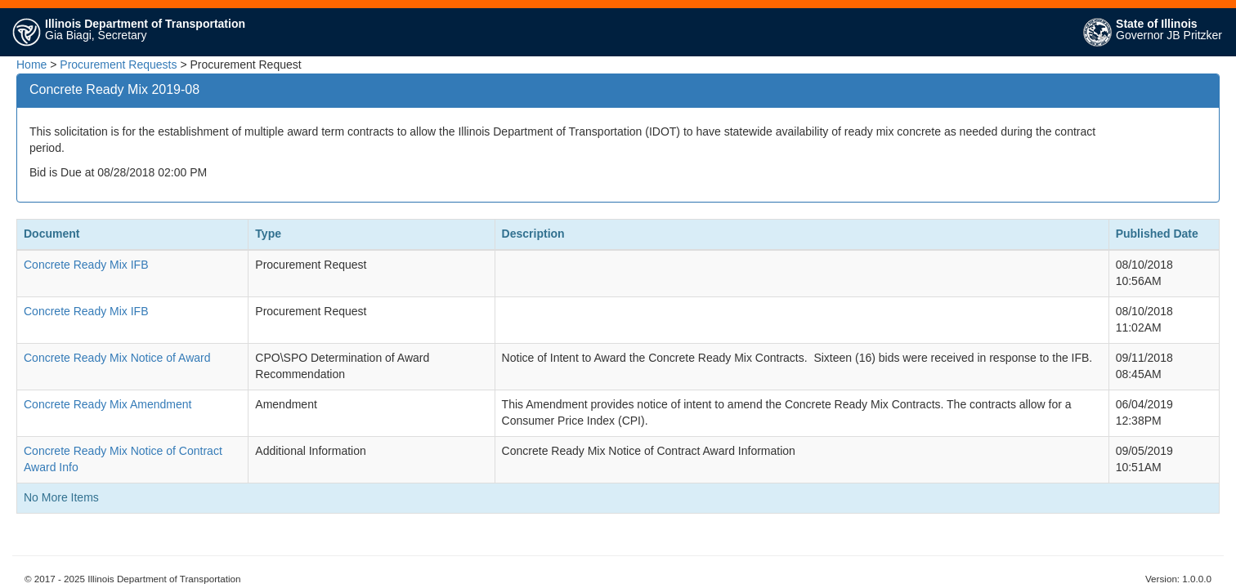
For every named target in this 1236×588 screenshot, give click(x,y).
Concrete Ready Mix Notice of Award (117, 357)
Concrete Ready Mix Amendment (107, 404)
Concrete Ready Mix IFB (86, 264)
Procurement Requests (118, 64)
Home (31, 64)
